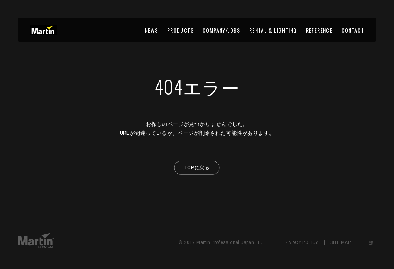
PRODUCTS (180, 30)
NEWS (151, 30)
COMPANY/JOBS (221, 30)
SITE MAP (340, 242)
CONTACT (352, 30)
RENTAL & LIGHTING (273, 30)
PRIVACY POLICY (300, 242)
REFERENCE (319, 30)
